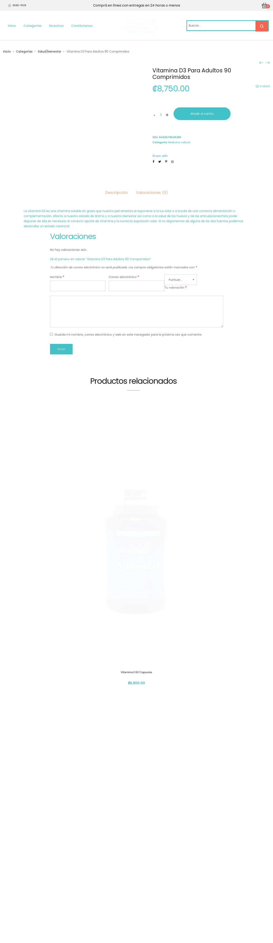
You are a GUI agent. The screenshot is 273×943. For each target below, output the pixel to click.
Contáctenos (81, 25)
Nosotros (56, 25)
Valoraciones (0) (152, 192)
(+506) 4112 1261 (204, 888)
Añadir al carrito (202, 114)
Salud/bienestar (49, 51)
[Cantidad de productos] (160, 114)
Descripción (116, 192)
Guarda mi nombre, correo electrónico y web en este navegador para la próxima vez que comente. (128, 334)
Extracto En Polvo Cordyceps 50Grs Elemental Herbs (137, 630)
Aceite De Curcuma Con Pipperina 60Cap (136, 723)
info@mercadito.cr (206, 896)
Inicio (12, 25)
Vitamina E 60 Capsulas (136, 469)
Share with (160, 156)
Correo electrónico (124, 277)
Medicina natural (179, 142)
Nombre (57, 277)
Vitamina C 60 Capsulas (136, 816)
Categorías (32, 25)
